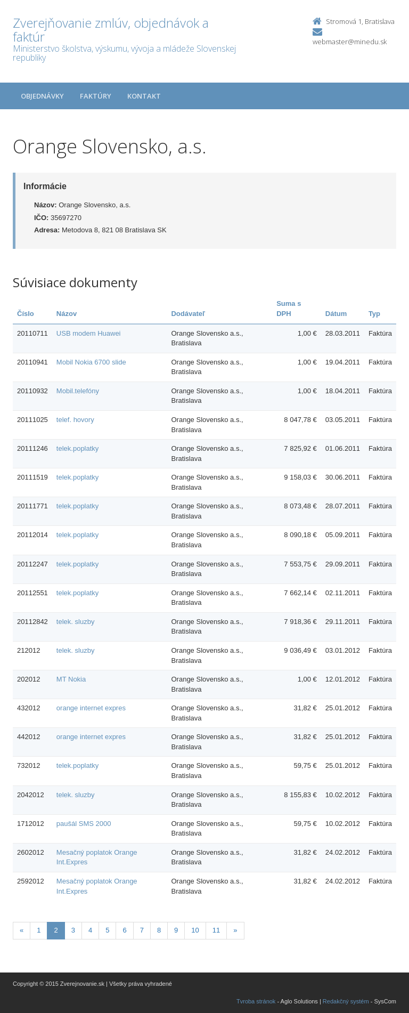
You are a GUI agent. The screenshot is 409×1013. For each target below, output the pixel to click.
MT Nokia (71, 679)
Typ (374, 314)
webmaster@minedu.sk (350, 41)
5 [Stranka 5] (107, 930)
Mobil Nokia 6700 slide (91, 362)
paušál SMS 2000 (83, 824)
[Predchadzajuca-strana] (21, 930)
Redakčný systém (346, 1001)
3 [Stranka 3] (73, 930)
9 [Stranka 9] (176, 930)
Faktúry (95, 96)
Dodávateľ (188, 314)
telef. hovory (75, 420)
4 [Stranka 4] (90, 930)
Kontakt (144, 96)
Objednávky (42, 96)
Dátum (336, 314)
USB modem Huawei (88, 333)
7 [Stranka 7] (142, 930)
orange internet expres (91, 708)
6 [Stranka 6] (124, 930)
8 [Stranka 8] (159, 930)
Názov (66, 314)
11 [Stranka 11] (216, 930)
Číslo (25, 314)
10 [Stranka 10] (195, 930)
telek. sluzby (75, 622)
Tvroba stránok (255, 1001)
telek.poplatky (77, 448)
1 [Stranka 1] (38, 930)
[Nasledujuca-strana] (235, 930)
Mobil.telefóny (77, 391)
